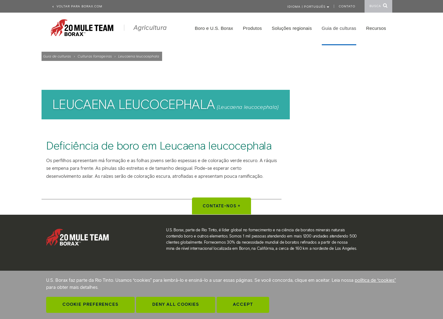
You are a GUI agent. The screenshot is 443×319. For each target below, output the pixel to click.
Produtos (252, 28)
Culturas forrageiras (95, 56)
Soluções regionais (292, 28)
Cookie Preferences (90, 304)
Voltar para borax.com (77, 6)
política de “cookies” (375, 280)
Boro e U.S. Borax (214, 28)
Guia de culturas (57, 56)
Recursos (376, 28)
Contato (347, 6)
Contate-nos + (221, 206)
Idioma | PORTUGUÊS (308, 7)
